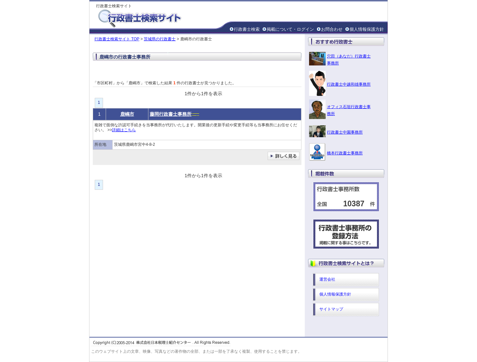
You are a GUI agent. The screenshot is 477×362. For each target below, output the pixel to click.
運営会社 (327, 279)
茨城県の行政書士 (160, 39)
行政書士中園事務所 (345, 132)
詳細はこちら (124, 130)
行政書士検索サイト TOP (116, 39)
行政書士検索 (247, 29)
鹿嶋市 (127, 114)
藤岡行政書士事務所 (170, 114)
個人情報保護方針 (366, 29)
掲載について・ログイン (290, 29)
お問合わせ (332, 29)
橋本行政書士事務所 (345, 153)
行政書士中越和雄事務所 (349, 84)
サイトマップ (331, 309)
